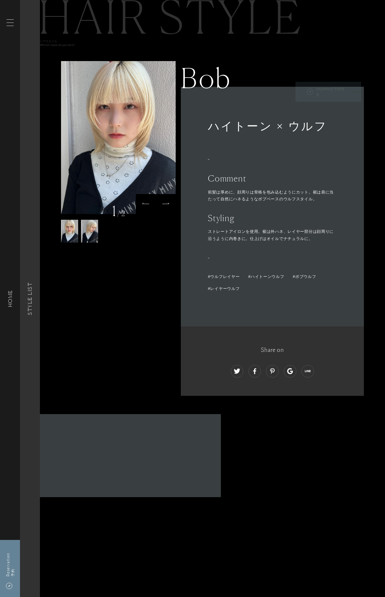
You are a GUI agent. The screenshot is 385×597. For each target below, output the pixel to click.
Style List (30, 298)
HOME (10, 298)
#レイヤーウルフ (224, 288)
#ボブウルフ (304, 276)
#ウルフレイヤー (224, 276)
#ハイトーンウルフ (266, 276)
